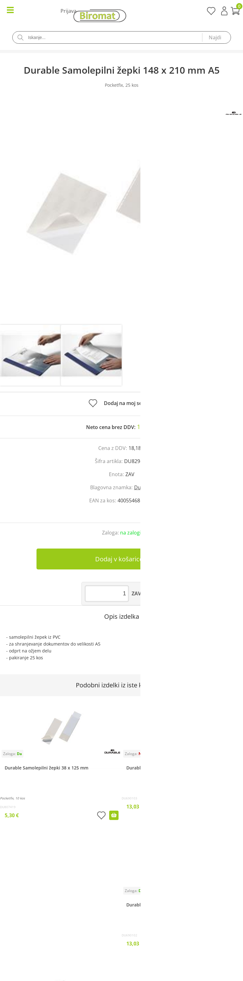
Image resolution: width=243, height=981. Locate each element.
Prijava (224, 11)
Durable (143, 487)
